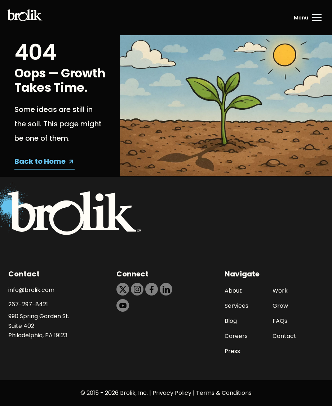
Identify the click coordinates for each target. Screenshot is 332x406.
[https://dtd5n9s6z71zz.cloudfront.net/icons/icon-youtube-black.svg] (122, 305)
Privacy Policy (171, 393)
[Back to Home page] (25, 17)
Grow (280, 306)
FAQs (280, 321)
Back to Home (40, 161)
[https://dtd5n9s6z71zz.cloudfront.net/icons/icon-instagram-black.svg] (137, 289)
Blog (231, 321)
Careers (236, 336)
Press (232, 351)
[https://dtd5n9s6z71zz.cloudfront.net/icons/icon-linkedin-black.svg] (166, 289)
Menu (301, 17)
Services (236, 306)
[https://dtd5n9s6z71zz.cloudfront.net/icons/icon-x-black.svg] (122, 289)
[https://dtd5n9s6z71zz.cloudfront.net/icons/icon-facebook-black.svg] (151, 289)
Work (280, 291)
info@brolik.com (31, 290)
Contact (284, 336)
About (233, 291)
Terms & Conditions (224, 393)
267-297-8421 (28, 304)
